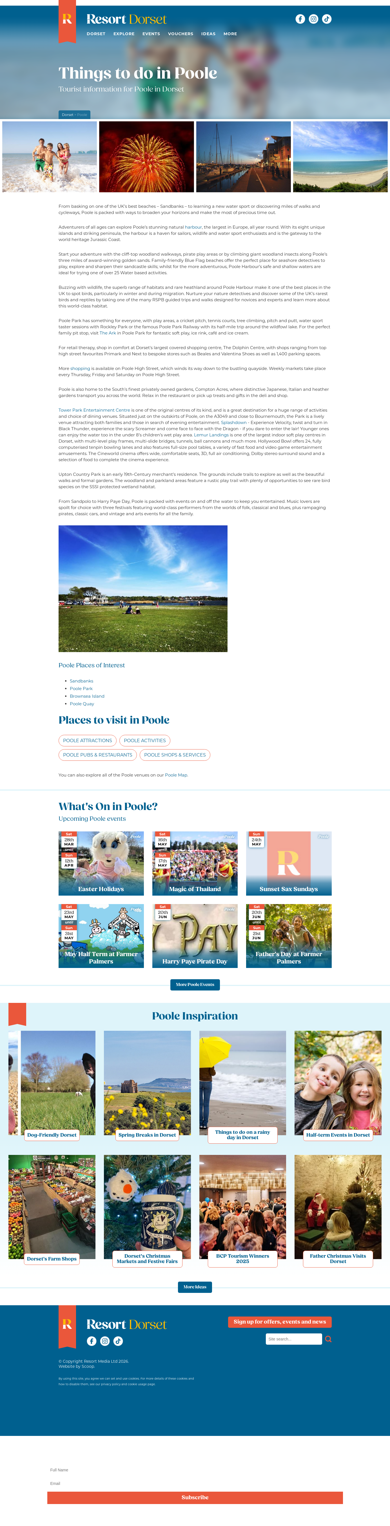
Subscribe (195, 1498)
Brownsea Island (87, 696)
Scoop (88, 1366)
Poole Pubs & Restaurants (97, 755)
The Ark (108, 333)
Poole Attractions (87, 740)
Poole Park (81, 688)
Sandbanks (81, 681)
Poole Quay (82, 703)
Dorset (96, 33)
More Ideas (195, 1287)
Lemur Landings (211, 435)
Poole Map (176, 775)
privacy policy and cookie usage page (128, 1384)
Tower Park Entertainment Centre (94, 410)
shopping (80, 368)
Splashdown (234, 422)
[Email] (195, 1483)
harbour (193, 227)
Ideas (208, 33)
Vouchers (180, 33)
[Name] (195, 1470)
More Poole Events (195, 985)
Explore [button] (124, 33)
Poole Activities (145, 740)
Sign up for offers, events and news (280, 1322)
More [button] (230, 33)
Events (151, 33)
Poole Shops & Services (175, 755)
